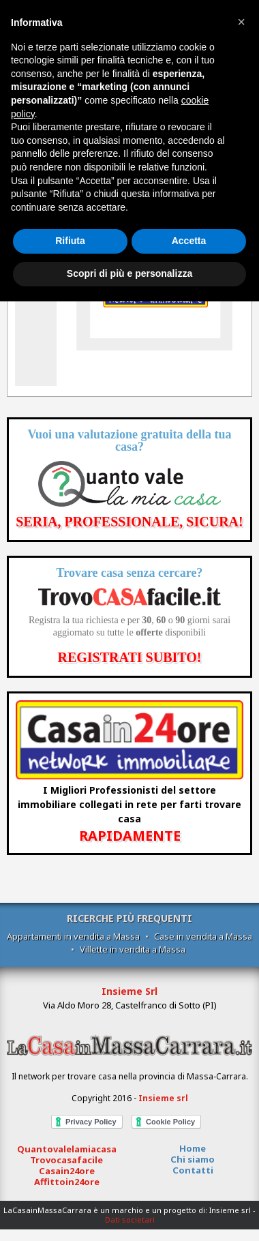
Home (192, 1148)
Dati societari (130, 1219)
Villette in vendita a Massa (132, 949)
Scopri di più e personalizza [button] (129, 273)
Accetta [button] (189, 240)
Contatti (192, 1170)
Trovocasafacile (66, 1160)
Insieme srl (163, 1098)
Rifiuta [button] (70, 240)
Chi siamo (192, 1159)
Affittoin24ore (67, 1182)
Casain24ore (67, 1171)
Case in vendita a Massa (203, 936)
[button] (241, 22)
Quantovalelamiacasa (67, 1149)
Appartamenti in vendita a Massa (73, 936)
